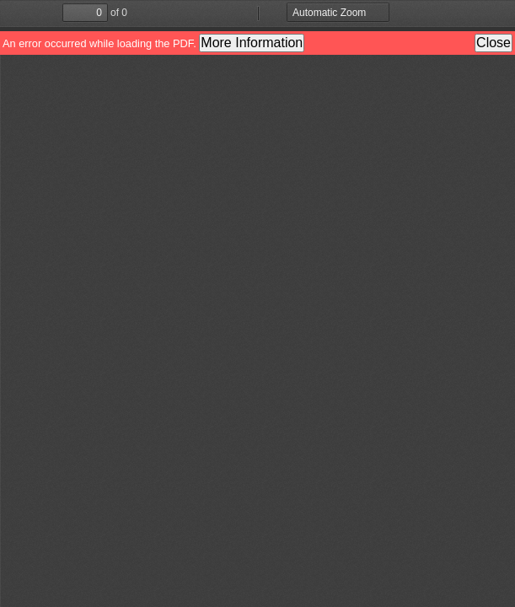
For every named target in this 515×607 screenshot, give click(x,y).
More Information (252, 42)
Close (493, 42)
